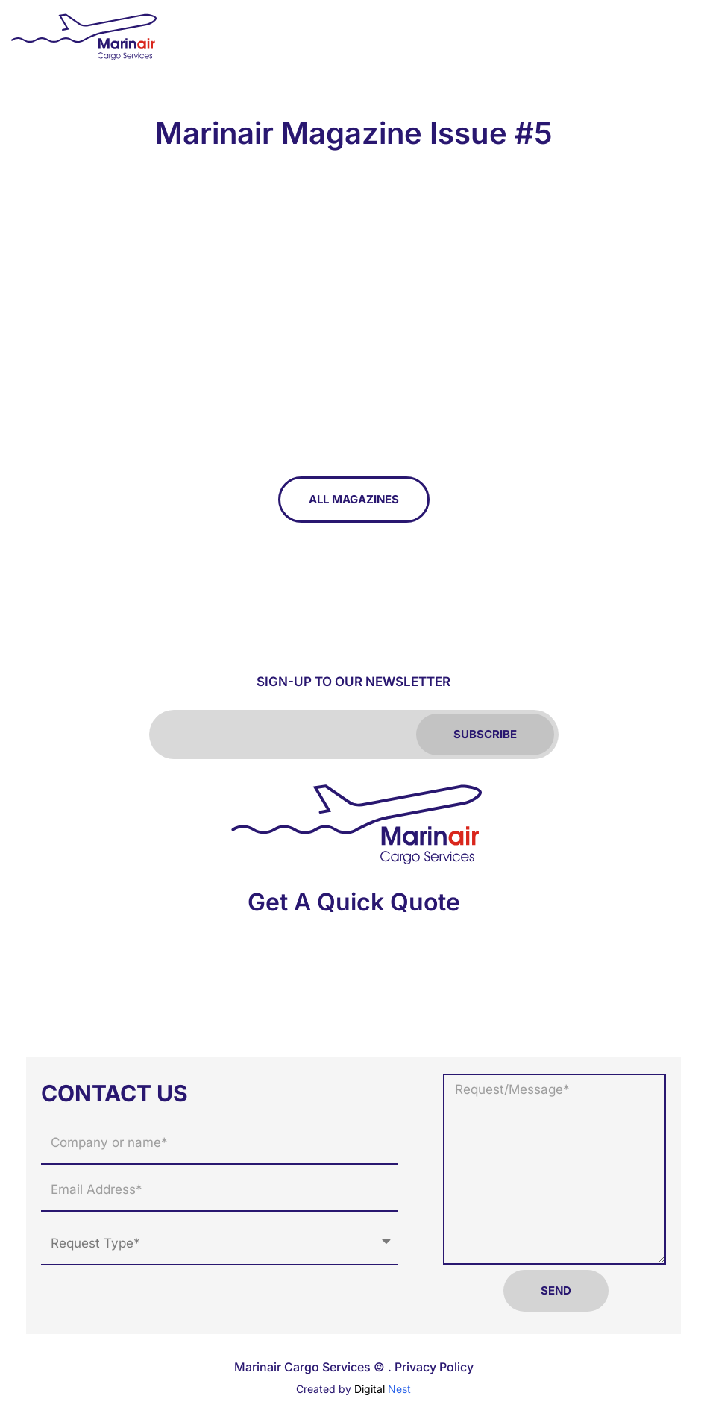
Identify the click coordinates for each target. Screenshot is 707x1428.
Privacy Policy (434, 1366)
